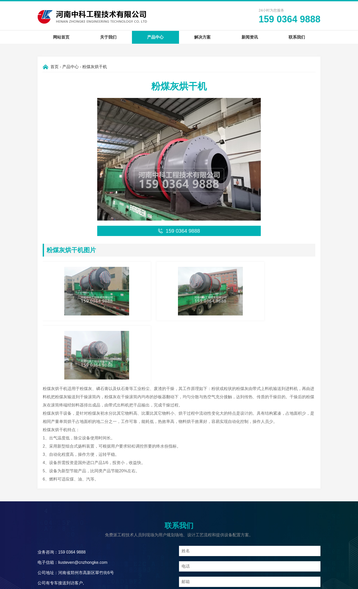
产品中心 (155, 37)
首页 (54, 67)
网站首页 (61, 37)
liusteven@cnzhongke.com (82, 489)
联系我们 (297, 37)
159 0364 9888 (289, 19)
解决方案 (202, 37)
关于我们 (108, 37)
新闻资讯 (249, 37)
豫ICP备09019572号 (212, 582)
